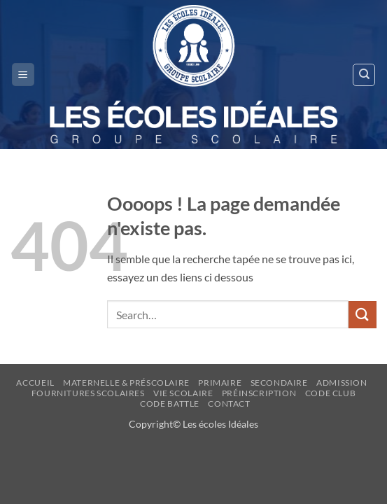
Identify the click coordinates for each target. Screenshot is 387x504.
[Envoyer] (363, 314)
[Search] (364, 75)
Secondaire (279, 382)
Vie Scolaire (183, 393)
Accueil (35, 382)
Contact (229, 403)
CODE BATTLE (169, 403)
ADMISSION (341, 382)
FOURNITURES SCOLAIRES (88, 393)
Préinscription (259, 393)
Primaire (219, 382)
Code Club (330, 393)
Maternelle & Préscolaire (126, 382)
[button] (23, 74)
